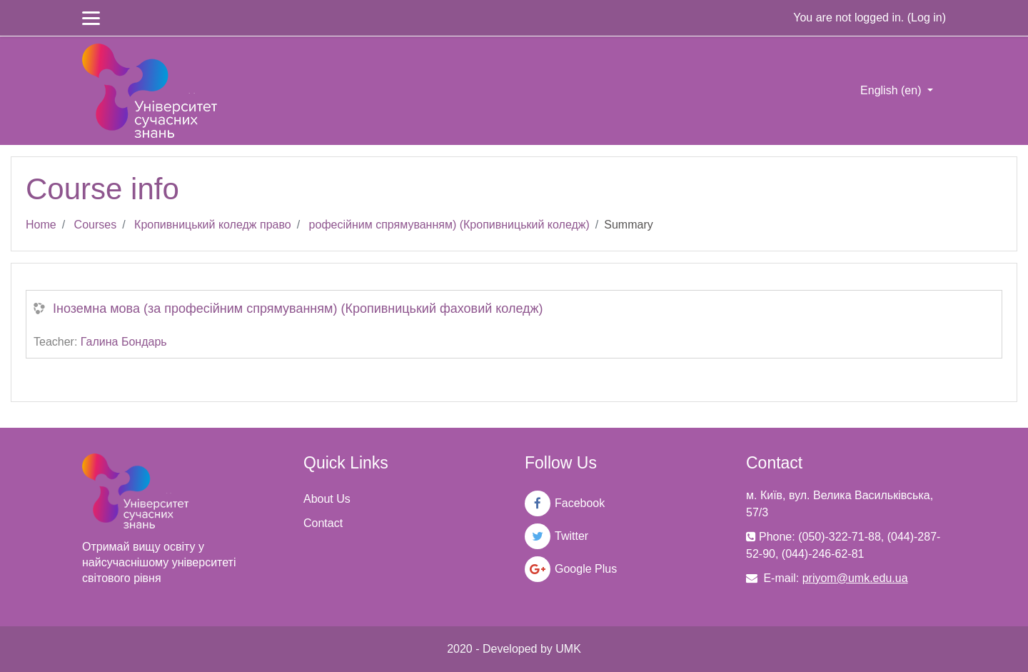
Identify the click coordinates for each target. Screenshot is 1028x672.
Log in (926, 17)
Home (41, 225)
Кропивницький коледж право (212, 225)
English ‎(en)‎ (892, 90)
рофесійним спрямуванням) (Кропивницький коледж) (449, 225)
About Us (327, 499)
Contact (323, 523)
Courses (95, 225)
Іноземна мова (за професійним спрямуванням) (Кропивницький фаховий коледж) (298, 308)
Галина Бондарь (124, 342)
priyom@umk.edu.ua (855, 578)
